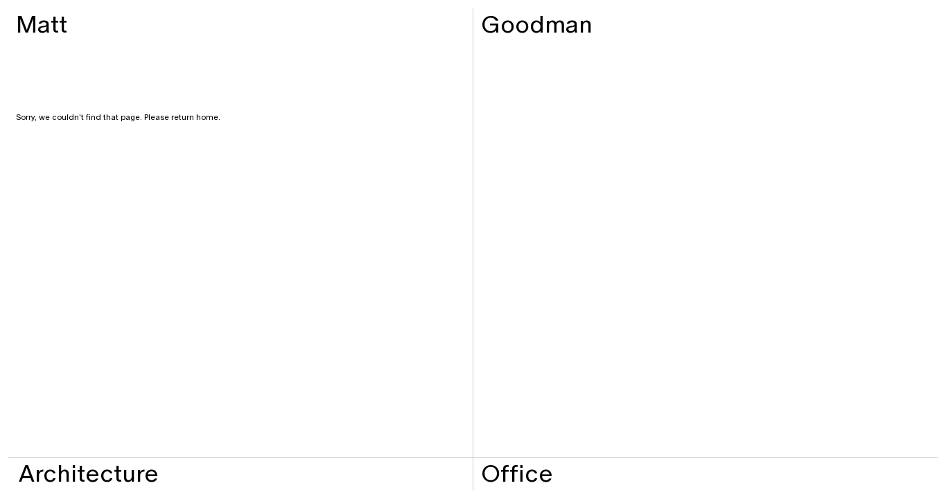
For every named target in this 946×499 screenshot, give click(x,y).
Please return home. (181, 117)
